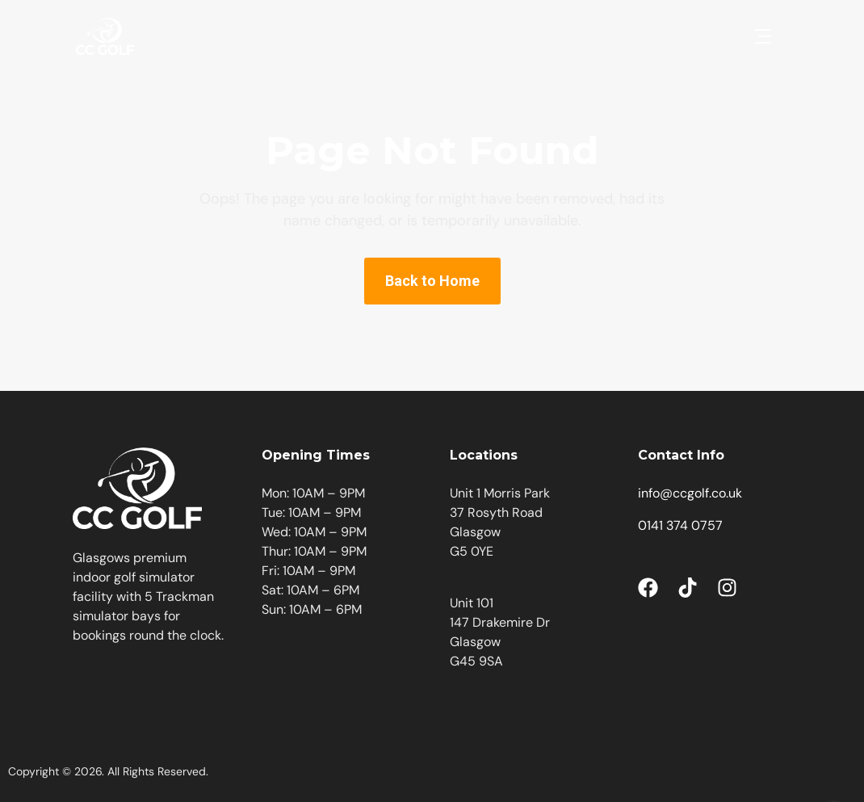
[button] (763, 36)
